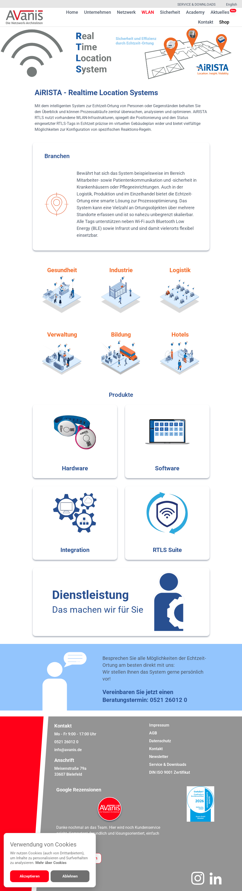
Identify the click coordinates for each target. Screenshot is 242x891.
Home (72, 12)
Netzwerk (126, 12)
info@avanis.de (68, 749)
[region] (121, 53)
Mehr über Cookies (51, 863)
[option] (121, 53)
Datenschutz (160, 741)
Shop (224, 22)
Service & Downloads (196, 4)
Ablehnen (70, 876)
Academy (195, 12)
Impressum (159, 725)
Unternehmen (97, 12)
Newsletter (158, 756)
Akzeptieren (30, 876)
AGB (153, 733)
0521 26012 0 (168, 700)
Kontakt (205, 22)
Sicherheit (170, 12)
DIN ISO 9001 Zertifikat (169, 772)
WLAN (148, 12)
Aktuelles (220, 12)
